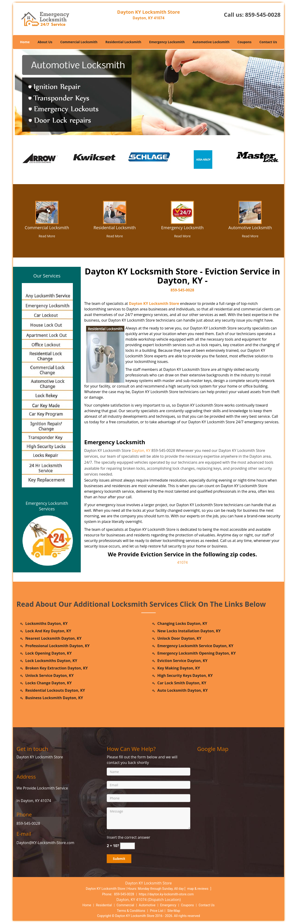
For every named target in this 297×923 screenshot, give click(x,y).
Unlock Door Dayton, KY (179, 638)
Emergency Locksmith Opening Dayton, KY (196, 653)
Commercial (125, 905)
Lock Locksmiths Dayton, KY (51, 660)
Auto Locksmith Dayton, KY (182, 690)
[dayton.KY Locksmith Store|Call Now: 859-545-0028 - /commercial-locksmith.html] (47, 212)
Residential (104, 905)
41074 (182, 562)
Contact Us (268, 42)
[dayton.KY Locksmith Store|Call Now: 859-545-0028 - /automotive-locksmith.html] (250, 212)
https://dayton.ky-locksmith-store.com (166, 894)
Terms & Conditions (131, 911)
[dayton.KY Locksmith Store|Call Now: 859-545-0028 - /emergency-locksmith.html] (182, 212)
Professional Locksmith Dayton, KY (57, 645)
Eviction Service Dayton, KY (182, 660)
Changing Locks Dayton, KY (182, 623)
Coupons (244, 42)
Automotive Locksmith (211, 42)
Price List (156, 911)
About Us (45, 42)
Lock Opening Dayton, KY (48, 653)
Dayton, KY (141, 450)
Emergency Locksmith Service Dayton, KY (195, 645)
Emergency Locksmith (167, 42)
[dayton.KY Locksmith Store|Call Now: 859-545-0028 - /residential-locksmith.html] (114, 212)
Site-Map (173, 911)
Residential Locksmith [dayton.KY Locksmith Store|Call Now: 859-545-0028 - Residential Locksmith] (115, 227)
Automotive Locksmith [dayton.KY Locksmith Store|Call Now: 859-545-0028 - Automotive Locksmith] (250, 227)
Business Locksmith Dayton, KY (54, 697)
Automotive (147, 905)
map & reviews (198, 888)
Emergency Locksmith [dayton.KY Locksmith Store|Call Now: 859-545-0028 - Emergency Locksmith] (182, 227)
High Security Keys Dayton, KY (185, 675)
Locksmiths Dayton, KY (46, 623)
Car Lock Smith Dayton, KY (181, 682)
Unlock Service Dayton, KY (49, 675)
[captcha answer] (127, 845)
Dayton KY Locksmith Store (154, 303)
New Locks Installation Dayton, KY (189, 630)
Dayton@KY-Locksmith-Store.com (45, 842)
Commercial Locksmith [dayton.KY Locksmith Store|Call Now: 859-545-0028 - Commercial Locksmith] (47, 227)
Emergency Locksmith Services (47, 506)
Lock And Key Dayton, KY (48, 630)
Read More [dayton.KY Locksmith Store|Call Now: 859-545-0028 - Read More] (47, 236)
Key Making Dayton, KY (178, 668)
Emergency (168, 905)
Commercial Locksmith (78, 42)
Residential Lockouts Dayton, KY (55, 690)
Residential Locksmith (123, 42)
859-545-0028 (263, 14)
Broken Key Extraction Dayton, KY (56, 668)
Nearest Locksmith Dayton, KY (53, 638)
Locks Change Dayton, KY (48, 682)
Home (24, 42)
